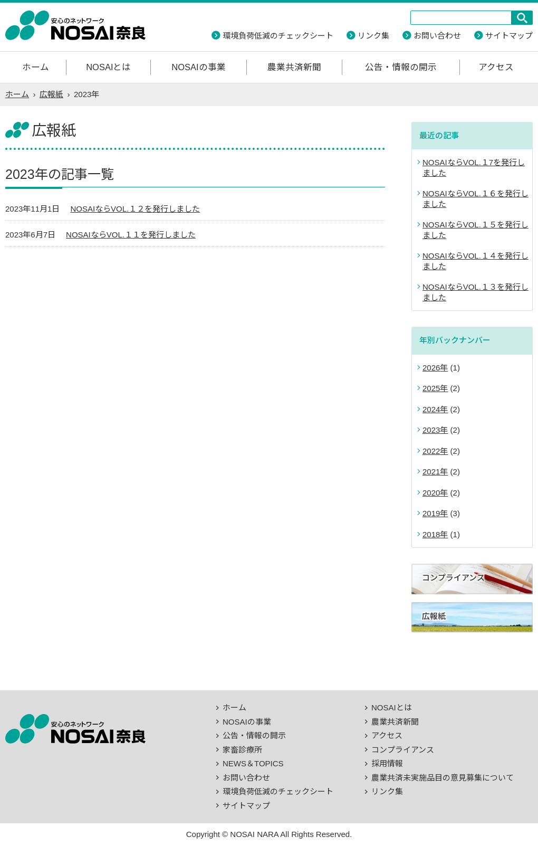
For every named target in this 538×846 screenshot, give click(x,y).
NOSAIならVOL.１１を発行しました (131, 234)
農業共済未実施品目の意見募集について (442, 777)
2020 (431, 492)
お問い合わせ (437, 35)
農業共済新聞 (294, 67)
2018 (431, 534)
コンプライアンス (402, 749)
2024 (431, 409)
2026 (431, 367)
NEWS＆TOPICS (253, 763)
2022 (431, 450)
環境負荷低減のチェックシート (278, 35)
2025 (431, 388)
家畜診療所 (242, 749)
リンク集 (373, 35)
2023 (431, 429)
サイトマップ (509, 35)
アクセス (496, 67)
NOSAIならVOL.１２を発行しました (135, 208)
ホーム (35, 67)
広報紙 (51, 94)
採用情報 (387, 763)
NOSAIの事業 (198, 67)
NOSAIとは (108, 67)
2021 (431, 471)
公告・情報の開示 (401, 67)
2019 (431, 513)
